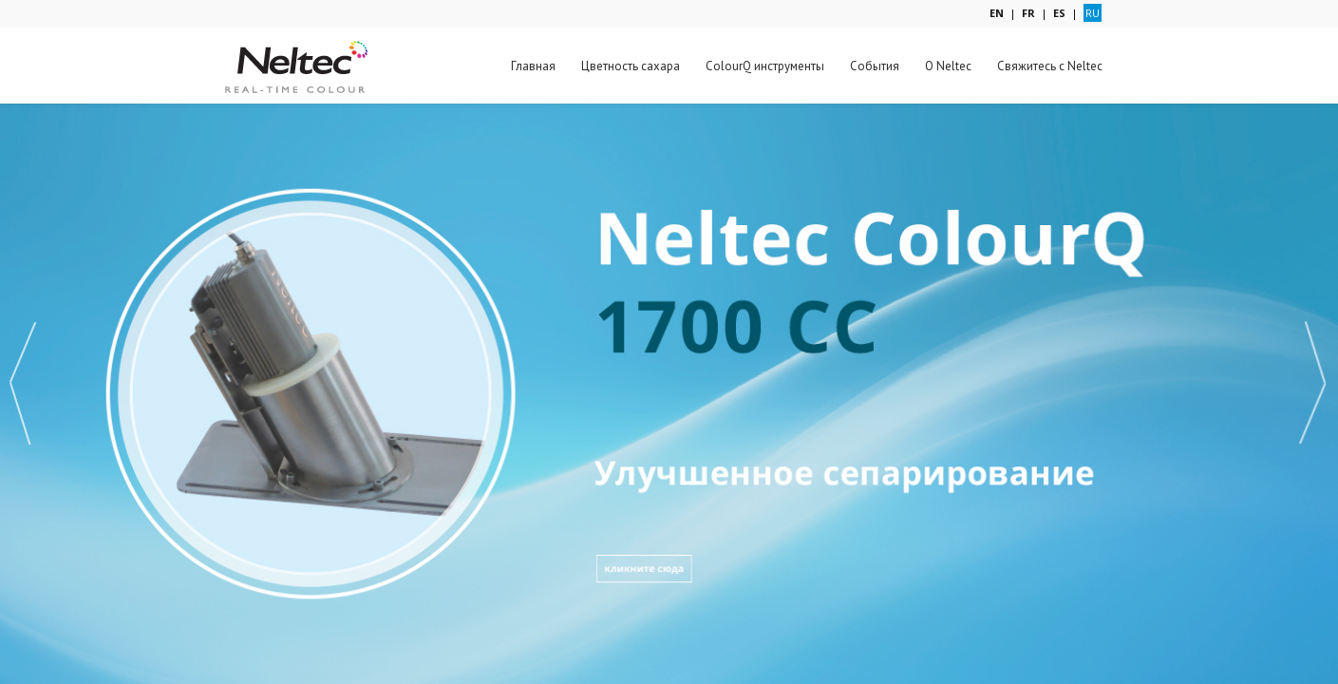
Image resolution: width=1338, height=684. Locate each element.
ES (1059, 13)
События (874, 66)
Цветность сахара (630, 66)
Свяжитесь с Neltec (1049, 66)
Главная (533, 66)
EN (996, 13)
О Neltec (948, 66)
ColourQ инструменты (765, 66)
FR (1028, 13)
